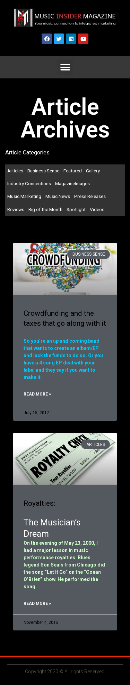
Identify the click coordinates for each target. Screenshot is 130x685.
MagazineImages (72, 183)
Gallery (93, 170)
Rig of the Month (45, 209)
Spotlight (76, 209)
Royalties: (39, 503)
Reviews (15, 209)
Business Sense (43, 170)
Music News (57, 196)
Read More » (37, 394)
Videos (97, 209)
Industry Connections (29, 183)
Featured (72, 170)
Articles (15, 170)
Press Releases (90, 196)
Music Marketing (24, 196)
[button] (65, 67)
